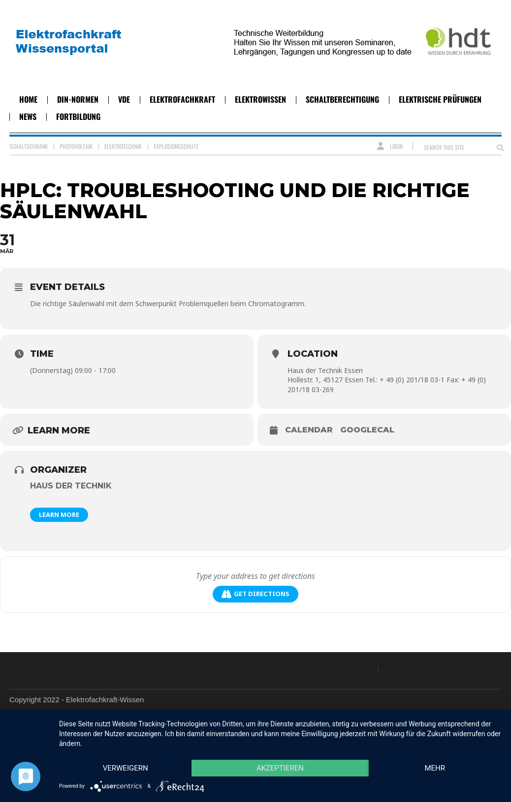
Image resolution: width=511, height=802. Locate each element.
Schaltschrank (28, 146)
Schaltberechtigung (342, 99)
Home (28, 99)
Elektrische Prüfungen (440, 99)
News (27, 116)
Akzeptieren (280, 768)
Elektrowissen (260, 99)
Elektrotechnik (123, 146)
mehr (434, 768)
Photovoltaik (76, 146)
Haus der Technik (71, 485)
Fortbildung (78, 116)
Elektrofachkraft (182, 99)
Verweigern (125, 768)
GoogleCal (367, 429)
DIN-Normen (77, 99)
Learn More (59, 514)
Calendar (309, 429)
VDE (124, 99)
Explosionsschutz (176, 146)
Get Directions (255, 594)
